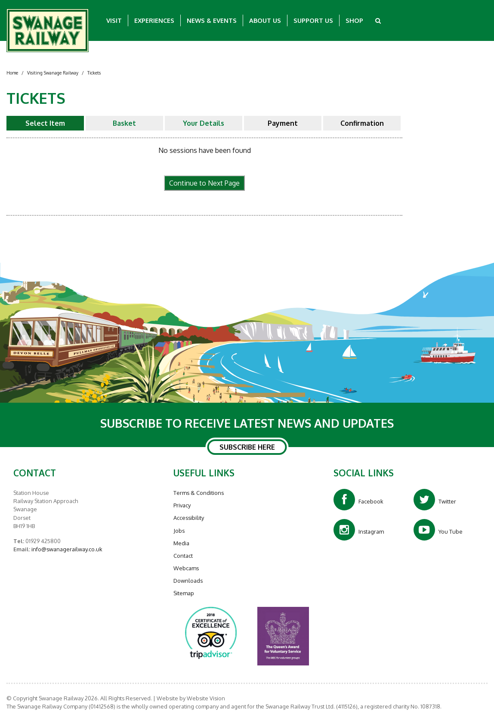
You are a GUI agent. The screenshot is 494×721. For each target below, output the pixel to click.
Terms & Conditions (198, 492)
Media (181, 543)
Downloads (188, 580)
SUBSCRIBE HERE (247, 447)
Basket (124, 123)
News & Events (212, 20)
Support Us (313, 20)
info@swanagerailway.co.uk (66, 549)
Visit (114, 20)
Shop (354, 20)
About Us (265, 20)
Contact (183, 555)
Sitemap (183, 593)
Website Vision (206, 698)
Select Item (45, 123)
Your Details (203, 123)
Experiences (154, 20)
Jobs (179, 530)
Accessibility (188, 517)
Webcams (186, 568)
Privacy (182, 505)
